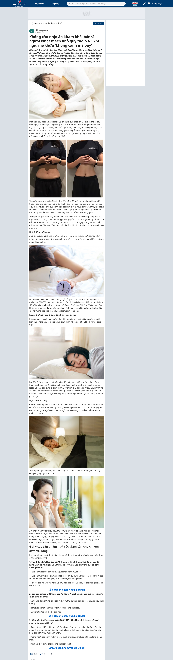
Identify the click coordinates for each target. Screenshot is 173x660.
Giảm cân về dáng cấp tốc (53, 23)
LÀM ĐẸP (37, 23)
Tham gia (98, 23)
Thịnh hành (39, 4)
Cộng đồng (54, 4)
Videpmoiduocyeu (41, 30)
